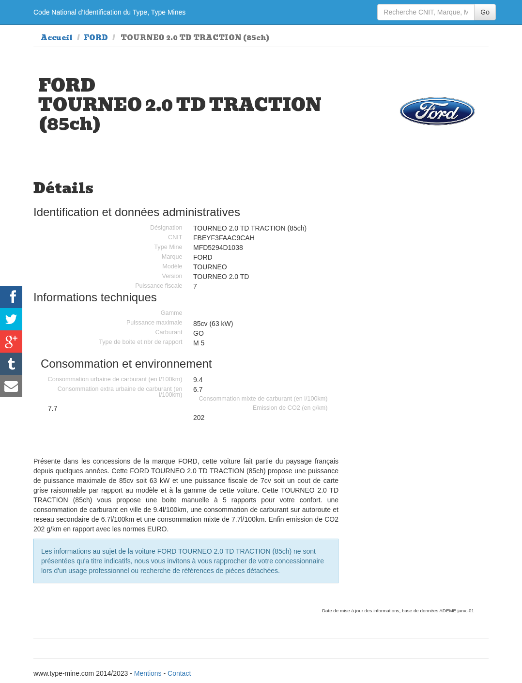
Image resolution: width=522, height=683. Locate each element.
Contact (179, 673)
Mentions (148, 673)
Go (485, 12)
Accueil (57, 37)
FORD (96, 37)
